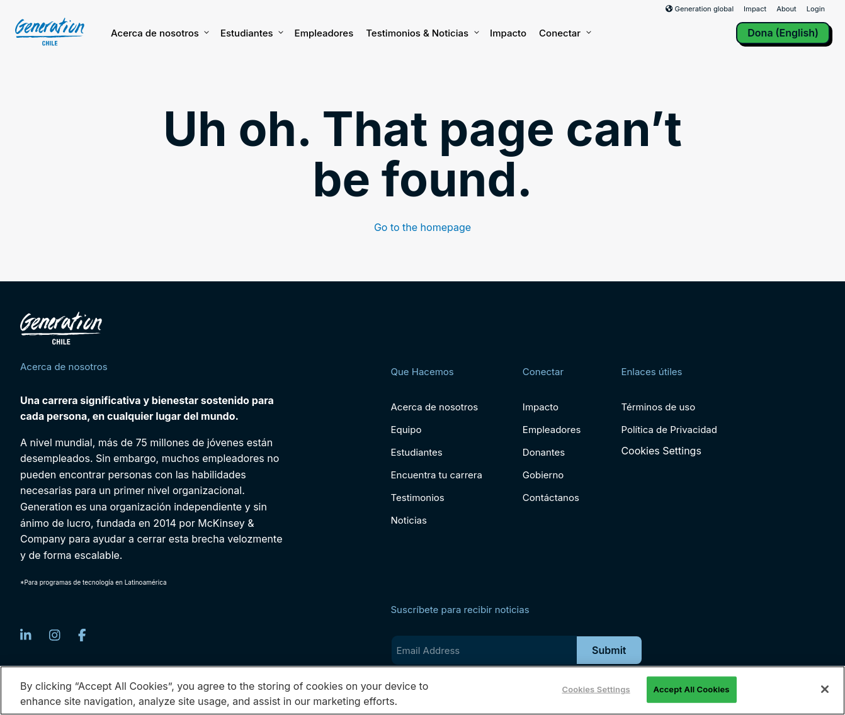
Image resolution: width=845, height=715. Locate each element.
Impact (755, 9)
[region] (422, 690)
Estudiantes (251, 33)
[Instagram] (54, 635)
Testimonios (418, 498)
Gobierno (543, 475)
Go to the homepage (422, 227)
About (786, 9)
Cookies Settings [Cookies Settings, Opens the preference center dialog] (596, 689)
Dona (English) (783, 32)
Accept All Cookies (692, 689)
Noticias (409, 520)
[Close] (825, 689)
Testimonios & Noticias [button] (421, 33)
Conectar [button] (564, 33)
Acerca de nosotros (159, 33)
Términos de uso (658, 407)
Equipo (406, 430)
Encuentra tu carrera (436, 475)
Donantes (544, 452)
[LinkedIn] (25, 635)
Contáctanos (551, 498)
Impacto (508, 33)
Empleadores (324, 33)
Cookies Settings (661, 451)
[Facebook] (82, 635)
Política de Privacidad (669, 430)
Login (816, 9)
